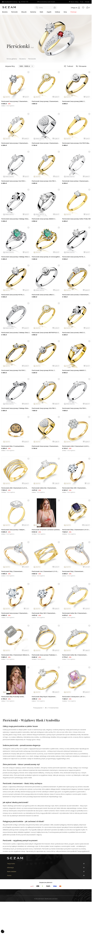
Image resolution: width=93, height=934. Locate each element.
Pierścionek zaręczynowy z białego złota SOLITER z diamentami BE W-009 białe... (14, 408)
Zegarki (49, 12)
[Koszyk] (87, 8)
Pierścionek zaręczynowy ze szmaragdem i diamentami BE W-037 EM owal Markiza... (46, 257)
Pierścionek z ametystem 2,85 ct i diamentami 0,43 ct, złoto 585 (73, 696)
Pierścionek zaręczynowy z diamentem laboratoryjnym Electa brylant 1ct (14, 613)
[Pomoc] (46, 875)
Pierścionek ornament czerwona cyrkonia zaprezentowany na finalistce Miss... (46, 529)
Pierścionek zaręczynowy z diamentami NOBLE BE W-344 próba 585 (14, 143)
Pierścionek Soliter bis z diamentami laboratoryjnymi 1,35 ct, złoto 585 (44, 488)
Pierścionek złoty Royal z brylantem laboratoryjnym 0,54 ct (43, 696)
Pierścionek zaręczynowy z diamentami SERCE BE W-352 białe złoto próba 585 (45, 143)
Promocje (73, 12)
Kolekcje (57, 12)
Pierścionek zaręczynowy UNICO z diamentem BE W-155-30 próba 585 (74, 332)
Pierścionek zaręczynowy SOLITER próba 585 (75, 143)
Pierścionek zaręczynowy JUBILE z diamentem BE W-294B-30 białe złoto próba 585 (46, 294)
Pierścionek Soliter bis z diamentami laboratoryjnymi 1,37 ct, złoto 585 (74, 613)
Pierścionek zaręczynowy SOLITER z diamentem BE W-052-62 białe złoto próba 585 (76, 408)
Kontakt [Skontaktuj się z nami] (87, 2)
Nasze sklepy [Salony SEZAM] (73, 2)
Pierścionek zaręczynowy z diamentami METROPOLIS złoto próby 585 (45, 101)
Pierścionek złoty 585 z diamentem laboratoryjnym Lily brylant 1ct (74, 488)
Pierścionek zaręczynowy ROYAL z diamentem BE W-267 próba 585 (12, 294)
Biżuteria (4, 12)
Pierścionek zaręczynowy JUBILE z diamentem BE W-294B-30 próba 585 (74, 101)
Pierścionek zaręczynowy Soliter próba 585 (76, 219)
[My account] (75, 7)
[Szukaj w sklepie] (46, 7)
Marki (41, 12)
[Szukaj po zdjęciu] (55, 7)
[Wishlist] (83, 7)
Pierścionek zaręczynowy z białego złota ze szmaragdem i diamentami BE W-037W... (15, 257)
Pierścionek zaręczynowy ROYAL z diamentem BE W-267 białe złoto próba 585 (76, 257)
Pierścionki (14, 12)
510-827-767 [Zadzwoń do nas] (23, 2)
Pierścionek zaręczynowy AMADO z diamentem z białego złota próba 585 (44, 219)
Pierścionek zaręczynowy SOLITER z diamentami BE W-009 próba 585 (13, 370)
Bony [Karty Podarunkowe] (65, 12)
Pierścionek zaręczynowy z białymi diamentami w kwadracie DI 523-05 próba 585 (15, 529)
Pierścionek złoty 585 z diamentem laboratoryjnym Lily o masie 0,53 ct (44, 613)
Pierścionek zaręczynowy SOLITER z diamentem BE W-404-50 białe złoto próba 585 (15, 181)
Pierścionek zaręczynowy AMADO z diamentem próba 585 (74, 370)
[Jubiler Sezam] (9, 8)
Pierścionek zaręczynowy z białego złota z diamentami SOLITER (15, 332)
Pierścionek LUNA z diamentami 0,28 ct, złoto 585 (75, 446)
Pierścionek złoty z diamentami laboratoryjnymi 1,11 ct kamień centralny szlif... (76, 571)
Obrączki (23, 12)
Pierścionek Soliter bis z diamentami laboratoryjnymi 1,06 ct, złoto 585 (74, 655)
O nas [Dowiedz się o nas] (81, 2)
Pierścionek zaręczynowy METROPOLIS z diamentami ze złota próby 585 (45, 332)
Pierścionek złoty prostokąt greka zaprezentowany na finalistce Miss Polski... (15, 696)
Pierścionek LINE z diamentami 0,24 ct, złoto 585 (14, 488)
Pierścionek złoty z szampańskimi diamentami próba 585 (12, 446)
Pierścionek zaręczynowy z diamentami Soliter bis (75, 294)
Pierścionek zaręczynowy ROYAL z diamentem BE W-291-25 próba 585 (43, 370)
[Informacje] (46, 868)
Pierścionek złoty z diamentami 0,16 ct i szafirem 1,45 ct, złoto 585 (75, 529)
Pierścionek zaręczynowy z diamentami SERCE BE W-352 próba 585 (45, 446)
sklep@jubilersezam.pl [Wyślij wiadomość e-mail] (9, 2)
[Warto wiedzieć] (46, 871)
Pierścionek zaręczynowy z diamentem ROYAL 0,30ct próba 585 (14, 101)
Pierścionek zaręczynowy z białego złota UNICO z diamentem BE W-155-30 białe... (15, 219)
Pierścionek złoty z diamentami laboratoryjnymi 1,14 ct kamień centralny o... (15, 571)
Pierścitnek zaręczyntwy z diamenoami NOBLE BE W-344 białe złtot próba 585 (75, 181)
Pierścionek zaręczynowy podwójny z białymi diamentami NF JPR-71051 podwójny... (44, 655)
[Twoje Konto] (46, 864)
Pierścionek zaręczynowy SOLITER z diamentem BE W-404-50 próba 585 (44, 181)
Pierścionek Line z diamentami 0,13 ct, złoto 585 (45, 571)
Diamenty (33, 12)
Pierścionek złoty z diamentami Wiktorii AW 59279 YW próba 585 (15, 655)
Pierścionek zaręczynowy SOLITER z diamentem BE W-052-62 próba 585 (44, 408)
